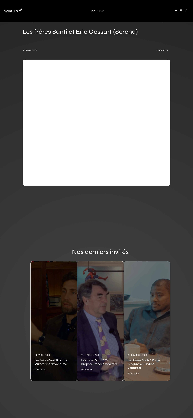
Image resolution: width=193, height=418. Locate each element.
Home (93, 11)
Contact (100, 11)
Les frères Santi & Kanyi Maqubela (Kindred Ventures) (144, 364)
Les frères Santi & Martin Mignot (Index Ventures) (51, 362)
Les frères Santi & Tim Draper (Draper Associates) (99, 362)
